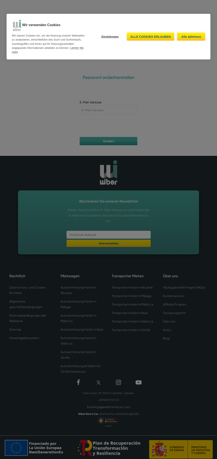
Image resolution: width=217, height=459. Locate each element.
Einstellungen (110, 36)
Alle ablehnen (191, 36)
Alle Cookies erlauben (150, 36)
